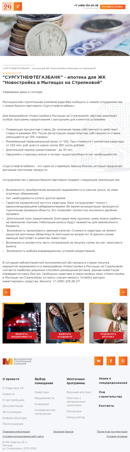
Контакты (106, 406)
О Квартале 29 (13, 388)
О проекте (18, 65)
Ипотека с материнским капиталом (76, 402)
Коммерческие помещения (45, 412)
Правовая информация (16, 432)
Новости (29, 65)
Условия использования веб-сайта (23, 437)
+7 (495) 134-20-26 (86, 7)
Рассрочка (74, 411)
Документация (13, 406)
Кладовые (42, 404)
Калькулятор (76, 417)
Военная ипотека (79, 392)
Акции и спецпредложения (113, 380)
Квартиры (42, 392)
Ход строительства (110, 394)
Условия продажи (116, 437)
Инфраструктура (15, 418)
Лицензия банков (63, 432)
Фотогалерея (12, 412)
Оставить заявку (112, 7)
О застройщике (14, 400)
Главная (7, 65)
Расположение (13, 424)
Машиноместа (44, 398)
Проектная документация (112, 432)
